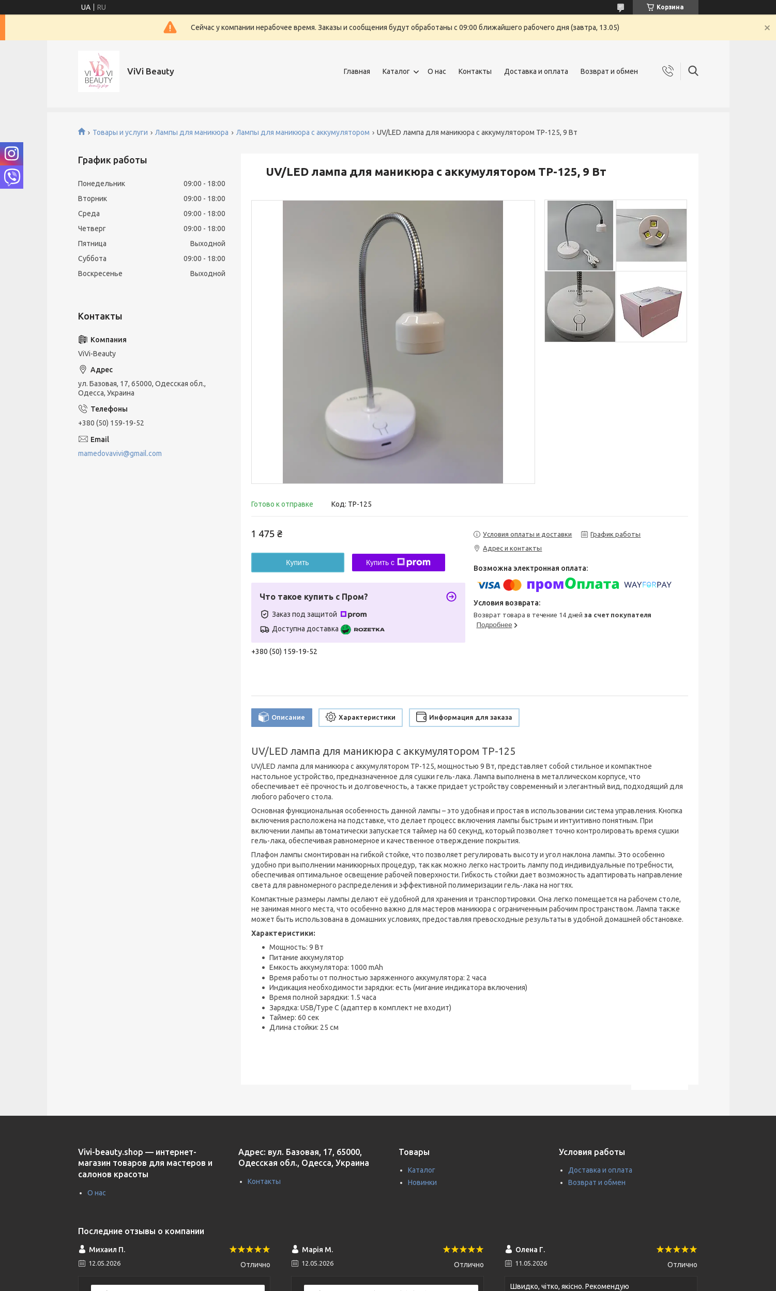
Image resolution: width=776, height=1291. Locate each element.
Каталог (396, 71)
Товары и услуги (120, 132)
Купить (297, 562)
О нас (437, 71)
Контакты (475, 71)
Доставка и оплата (536, 71)
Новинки (422, 1182)
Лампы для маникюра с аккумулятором (303, 132)
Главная (357, 71)
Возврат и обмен (609, 71)
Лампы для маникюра (192, 132)
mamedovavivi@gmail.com (120, 453)
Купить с (398, 562)
